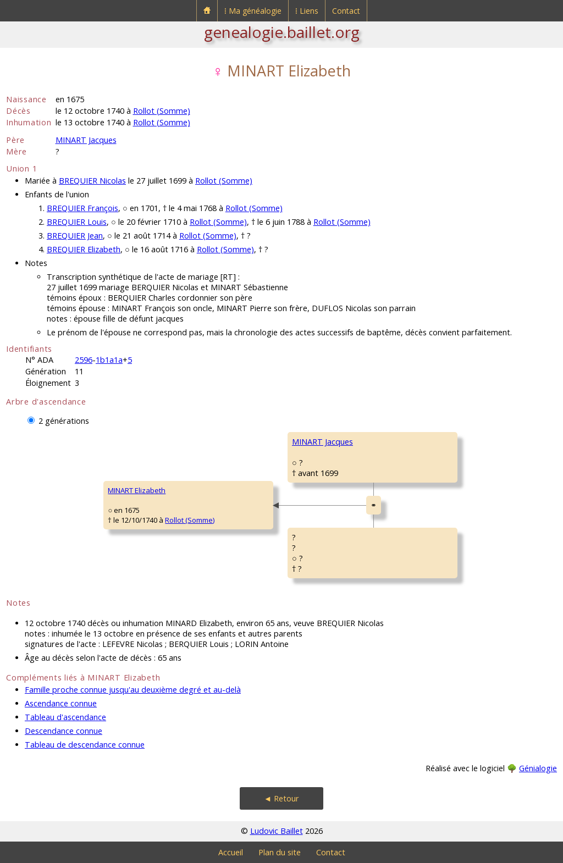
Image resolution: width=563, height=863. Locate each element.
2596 (83, 360)
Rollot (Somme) (161, 111)
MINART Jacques (86, 140)
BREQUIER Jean (75, 235)
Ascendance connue (61, 703)
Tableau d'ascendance (65, 717)
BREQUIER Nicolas (92, 180)
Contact (346, 10)
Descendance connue (63, 731)
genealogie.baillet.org (282, 31)
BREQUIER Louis (77, 222)
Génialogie (538, 768)
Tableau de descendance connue (85, 744)
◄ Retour (281, 798)
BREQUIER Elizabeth (83, 249)
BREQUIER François (82, 208)
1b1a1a (109, 360)
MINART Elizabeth (136, 490)
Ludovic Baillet (276, 831)
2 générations (63, 421)
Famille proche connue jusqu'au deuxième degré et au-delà (133, 689)
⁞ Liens (306, 10)
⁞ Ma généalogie (253, 10)
